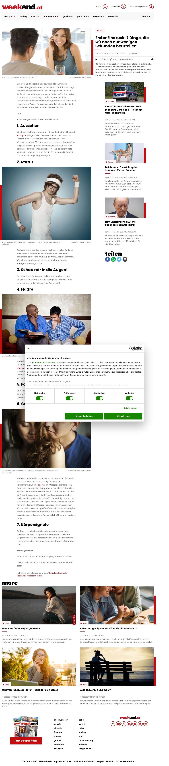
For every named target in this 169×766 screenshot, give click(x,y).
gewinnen (68, 16)
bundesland (51, 16)
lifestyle (10, 16)
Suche (102, 6)
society (23, 16)
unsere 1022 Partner (45, 362)
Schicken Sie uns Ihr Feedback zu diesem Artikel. (42, 574)
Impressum (59, 761)
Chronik (111, 101)
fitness (57, 736)
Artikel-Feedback (125, 761)
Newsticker (119, 6)
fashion (58, 732)
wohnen (83, 744)
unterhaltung (86, 740)
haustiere (59, 744)
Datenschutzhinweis (83, 761)
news (35, 16)
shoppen (58, 748)
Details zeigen (130, 408)
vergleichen (85, 748)
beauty (57, 724)
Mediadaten (45, 761)
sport (81, 736)
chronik (58, 728)
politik (82, 724)
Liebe (101, 31)
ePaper (100, 761)
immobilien (113, 16)
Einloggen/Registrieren (142, 6)
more (146, 16)
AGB (69, 761)
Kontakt (110, 761)
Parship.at (21, 135)
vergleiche (98, 16)
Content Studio (29, 761)
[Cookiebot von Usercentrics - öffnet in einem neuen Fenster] (130, 348)
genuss (57, 740)
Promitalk (112, 217)
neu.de (38, 485)
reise (81, 728)
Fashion (111, 162)
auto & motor (61, 720)
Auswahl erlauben (84, 416)
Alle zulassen (123, 416)
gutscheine (83, 16)
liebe (81, 720)
